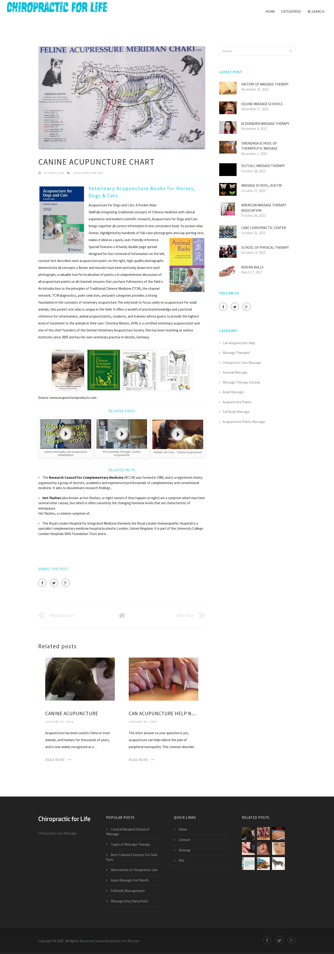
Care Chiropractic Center (263, 228)
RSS (181, 860)
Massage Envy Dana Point (129, 901)
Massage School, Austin (261, 185)
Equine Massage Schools (262, 104)
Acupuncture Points (237, 402)
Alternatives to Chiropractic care (134, 870)
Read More (55, 760)
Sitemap (184, 850)
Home (270, 11)
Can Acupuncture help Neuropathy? (163, 713)
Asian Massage (233, 392)
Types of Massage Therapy (130, 844)
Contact (184, 840)
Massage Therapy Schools (241, 382)
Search (316, 11)
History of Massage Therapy (265, 84)
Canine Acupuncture (71, 713)
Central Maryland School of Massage (128, 831)
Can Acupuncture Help (88, 173)
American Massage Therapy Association (263, 208)
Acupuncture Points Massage (244, 421)
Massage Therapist (236, 352)
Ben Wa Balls (252, 267)
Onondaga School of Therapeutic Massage (259, 146)
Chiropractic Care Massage (242, 362)
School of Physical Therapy (265, 247)
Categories (291, 11)
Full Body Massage (236, 411)
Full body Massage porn (128, 890)
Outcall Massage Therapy (263, 166)
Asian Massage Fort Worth (130, 880)
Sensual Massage (235, 372)
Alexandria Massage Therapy (265, 123)
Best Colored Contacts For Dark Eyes (131, 857)
